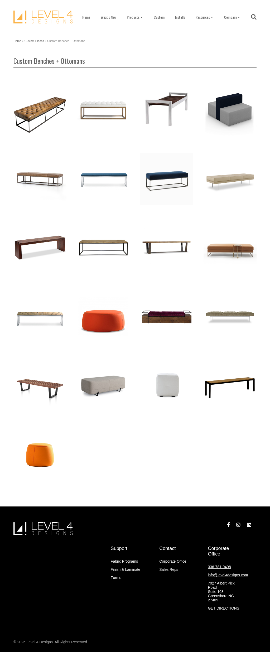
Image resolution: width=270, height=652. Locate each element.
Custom (159, 17)
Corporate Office (172, 561)
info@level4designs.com (228, 575)
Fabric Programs (124, 561)
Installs (180, 17)
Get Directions (223, 608)
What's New (108, 17)
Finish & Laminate (125, 569)
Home (86, 17)
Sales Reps (168, 569)
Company (232, 17)
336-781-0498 (219, 567)
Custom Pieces (34, 40)
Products (135, 17)
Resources (205, 17)
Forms (116, 578)
